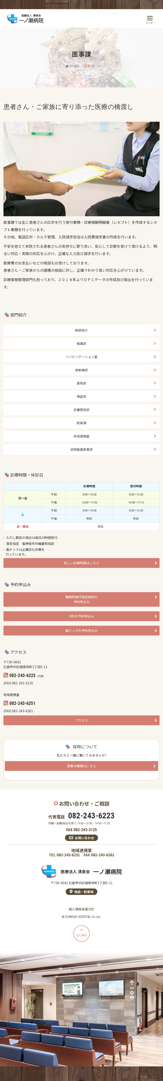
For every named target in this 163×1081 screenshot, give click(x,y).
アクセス (81, 720)
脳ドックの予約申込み (81, 630)
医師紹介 (81, 330)
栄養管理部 (81, 409)
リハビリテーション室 (81, 356)
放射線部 (81, 370)
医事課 (81, 423)
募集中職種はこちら (81, 766)
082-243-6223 (91, 816)
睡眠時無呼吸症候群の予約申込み (81, 599)
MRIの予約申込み (81, 616)
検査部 (81, 396)
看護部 (81, 343)
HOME (72, 65)
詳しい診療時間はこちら (81, 563)
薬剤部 (81, 383)
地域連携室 (81, 436)
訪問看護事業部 (81, 449)
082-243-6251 (68, 855)
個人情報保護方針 (81, 909)
